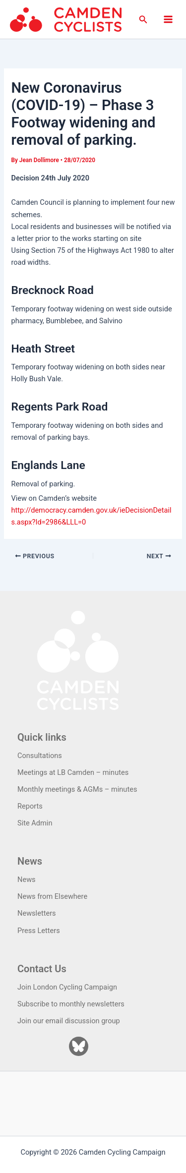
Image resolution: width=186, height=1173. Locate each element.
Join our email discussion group (68, 1020)
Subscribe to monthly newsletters (70, 1003)
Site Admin (34, 823)
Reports (30, 806)
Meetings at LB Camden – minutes (72, 772)
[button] (143, 19)
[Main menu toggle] (168, 19)
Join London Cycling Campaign (67, 987)
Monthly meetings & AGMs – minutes (77, 789)
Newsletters (36, 913)
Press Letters (38, 930)
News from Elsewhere (52, 896)
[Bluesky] (78, 1046)
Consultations (39, 755)
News (26, 879)
